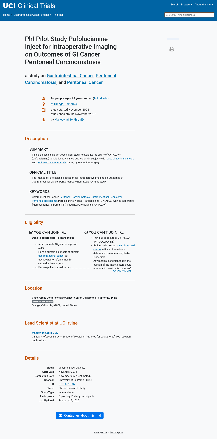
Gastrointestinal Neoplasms (107, 197)
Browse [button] (185, 4)
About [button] (203, 4)
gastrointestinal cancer (51, 255)
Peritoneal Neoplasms (44, 200)
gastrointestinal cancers (120, 158)
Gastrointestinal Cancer (70, 75)
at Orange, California (64, 104)
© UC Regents (116, 432)
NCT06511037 (67, 384)
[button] (171, 50)
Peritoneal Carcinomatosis (75, 197)
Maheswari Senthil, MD (69, 119)
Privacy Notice (100, 432)
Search (175, 4)
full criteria (101, 98)
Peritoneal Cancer (85, 82)
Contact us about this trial (80, 415)
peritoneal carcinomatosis (51, 162)
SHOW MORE (122, 270)
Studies (31, 14)
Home (6, 14)
